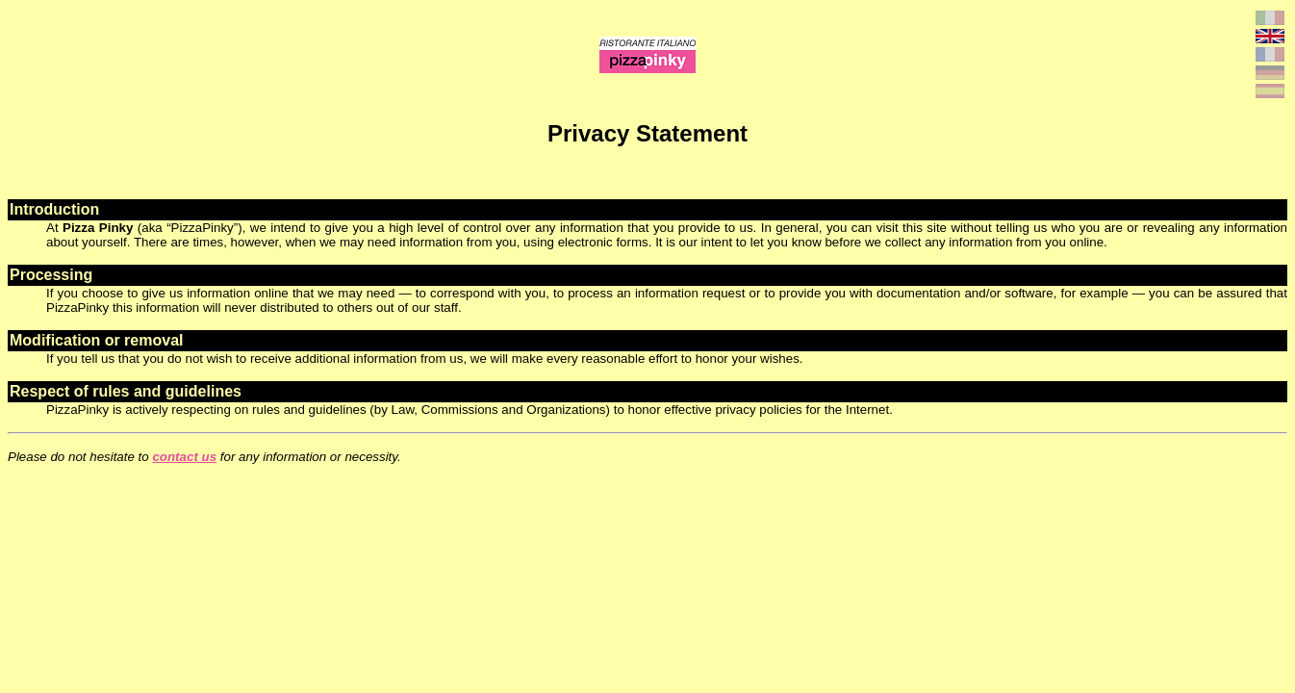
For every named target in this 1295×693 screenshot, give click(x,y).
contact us (184, 456)
